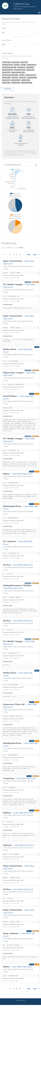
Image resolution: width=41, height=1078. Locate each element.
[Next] (39, 254)
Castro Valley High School (22, 474)
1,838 (28, 254)
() (6, 62)
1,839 (34, 254)
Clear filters (7, 88)
